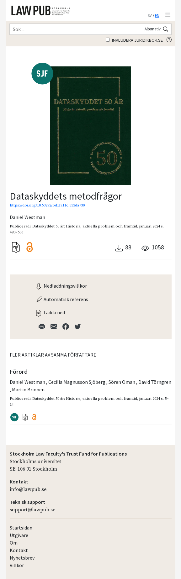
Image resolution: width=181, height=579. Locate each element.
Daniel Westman (27, 217)
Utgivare (19, 535)
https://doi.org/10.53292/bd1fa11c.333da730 (47, 205)
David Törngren (154, 382)
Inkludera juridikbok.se (134, 40)
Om (14, 543)
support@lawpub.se (32, 510)
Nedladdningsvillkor (61, 286)
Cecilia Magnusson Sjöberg (77, 382)
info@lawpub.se (28, 489)
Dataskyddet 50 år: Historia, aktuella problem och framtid (84, 226)
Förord (19, 371)
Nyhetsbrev (22, 558)
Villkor (17, 565)
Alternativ (153, 28)
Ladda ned (50, 312)
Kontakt (19, 550)
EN (157, 15)
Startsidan (21, 527)
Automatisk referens (61, 299)
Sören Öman (122, 382)
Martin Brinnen (28, 389)
